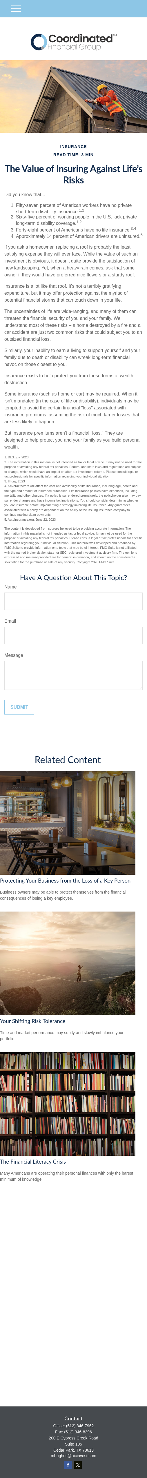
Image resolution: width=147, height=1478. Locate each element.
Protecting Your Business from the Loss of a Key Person (65, 880)
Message (13, 655)
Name (10, 586)
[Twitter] (78, 1465)
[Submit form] (19, 707)
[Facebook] (68, 1465)
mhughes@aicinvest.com (73, 1455)
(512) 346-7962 (80, 1426)
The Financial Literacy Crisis (33, 1161)
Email (10, 621)
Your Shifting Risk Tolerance (33, 1021)
